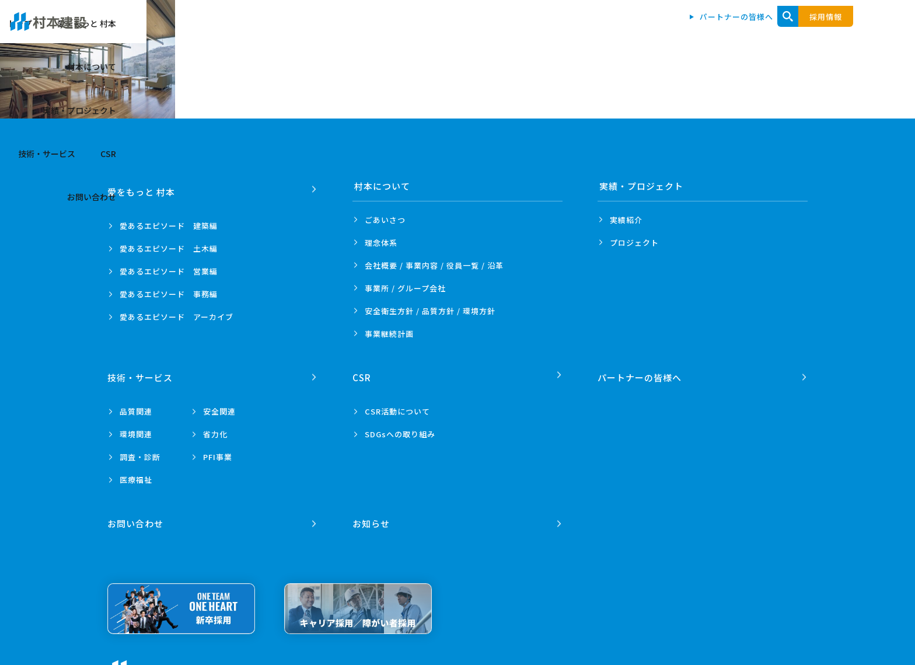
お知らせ (373, 512)
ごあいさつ (385, 219)
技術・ (141, 371)
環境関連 (136, 428)
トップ (392, 30)
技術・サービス (714, 30)
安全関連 (219, 405)
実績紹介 (626, 219)
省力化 (215, 428)
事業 (389, 333)
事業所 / (405, 288)
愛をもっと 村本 (458, 30)
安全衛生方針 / (430, 310)
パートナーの (641, 371)
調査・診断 (140, 451)
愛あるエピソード (169, 219)
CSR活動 (397, 405)
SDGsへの (400, 428)
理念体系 (381, 242)
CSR (776, 30)
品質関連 (136, 405)
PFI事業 (217, 451)
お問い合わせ (834, 30)
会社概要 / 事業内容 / (434, 265)
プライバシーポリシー (258, 659)
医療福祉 (136, 473)
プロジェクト (634, 242)
